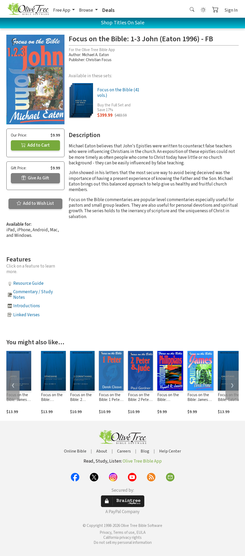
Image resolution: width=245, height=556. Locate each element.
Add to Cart (35, 145)
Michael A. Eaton (95, 55)
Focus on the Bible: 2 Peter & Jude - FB (139, 400)
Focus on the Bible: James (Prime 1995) (198, 400)
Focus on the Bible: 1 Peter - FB (111, 400)
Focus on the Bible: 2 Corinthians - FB (81, 402)
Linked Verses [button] (26, 315)
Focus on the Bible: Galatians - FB (230, 400)
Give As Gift (35, 178)
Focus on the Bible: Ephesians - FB (53, 400)
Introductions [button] (26, 306)
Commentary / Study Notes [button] (33, 295)
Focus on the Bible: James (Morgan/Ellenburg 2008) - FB (21, 402)
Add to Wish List (35, 203)
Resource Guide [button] (28, 283)
